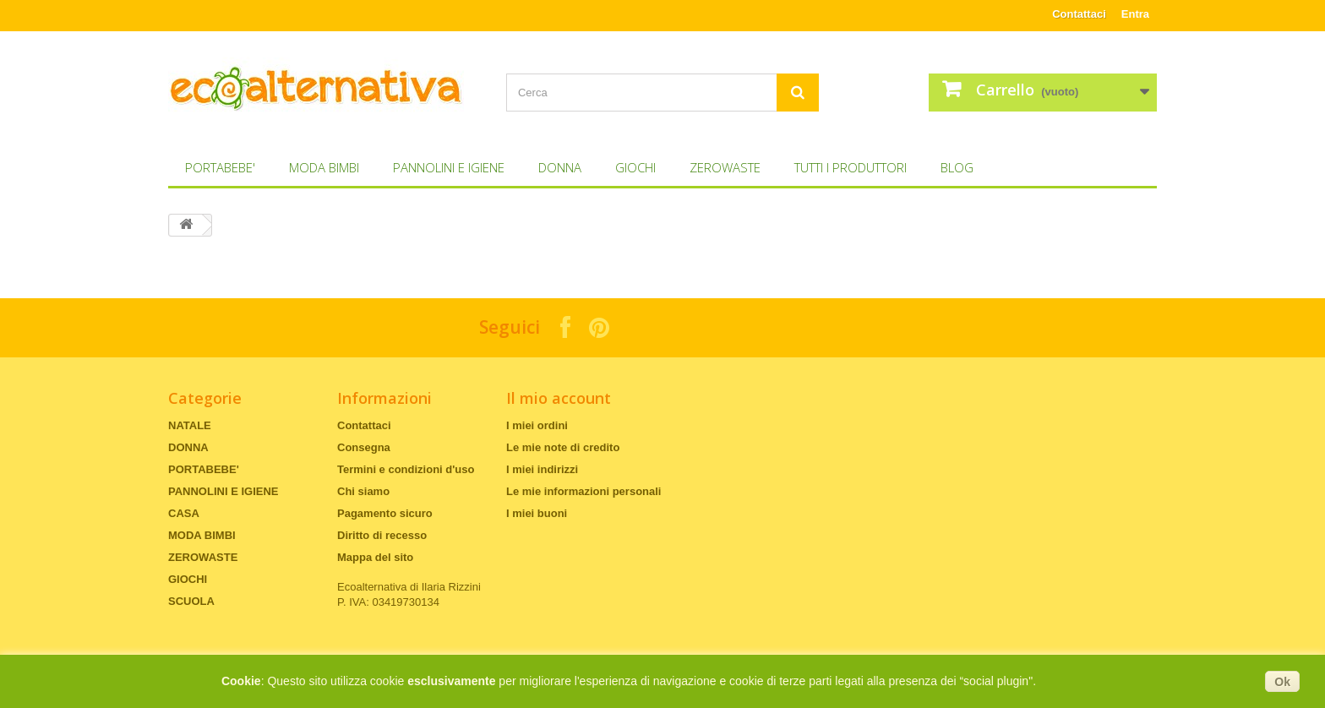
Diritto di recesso (382, 535)
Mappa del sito (375, 557)
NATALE (189, 425)
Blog (957, 167)
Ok (1282, 682)
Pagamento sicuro (385, 513)
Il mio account (558, 398)
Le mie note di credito (562, 447)
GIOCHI (635, 167)
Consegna (363, 447)
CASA (183, 513)
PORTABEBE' (220, 167)
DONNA (559, 167)
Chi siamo (363, 491)
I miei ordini (537, 425)
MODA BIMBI (324, 167)
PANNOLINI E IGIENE (448, 167)
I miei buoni (536, 513)
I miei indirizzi (542, 469)
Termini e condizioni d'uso (405, 469)
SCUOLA (191, 601)
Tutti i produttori (850, 167)
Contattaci (1079, 14)
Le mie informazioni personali (583, 491)
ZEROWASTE (725, 167)
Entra (1135, 14)
